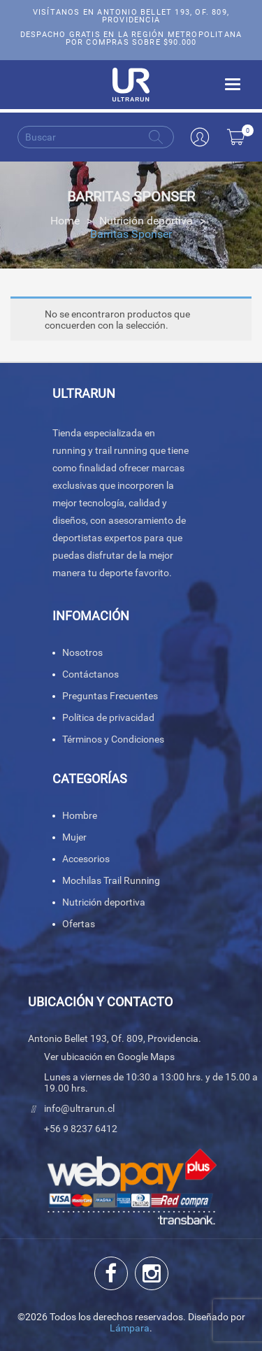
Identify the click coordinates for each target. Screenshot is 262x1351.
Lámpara (130, 1328)
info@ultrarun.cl (79, 1108)
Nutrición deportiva (146, 220)
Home (65, 220)
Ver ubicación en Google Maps (109, 1056)
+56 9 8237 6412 (80, 1128)
